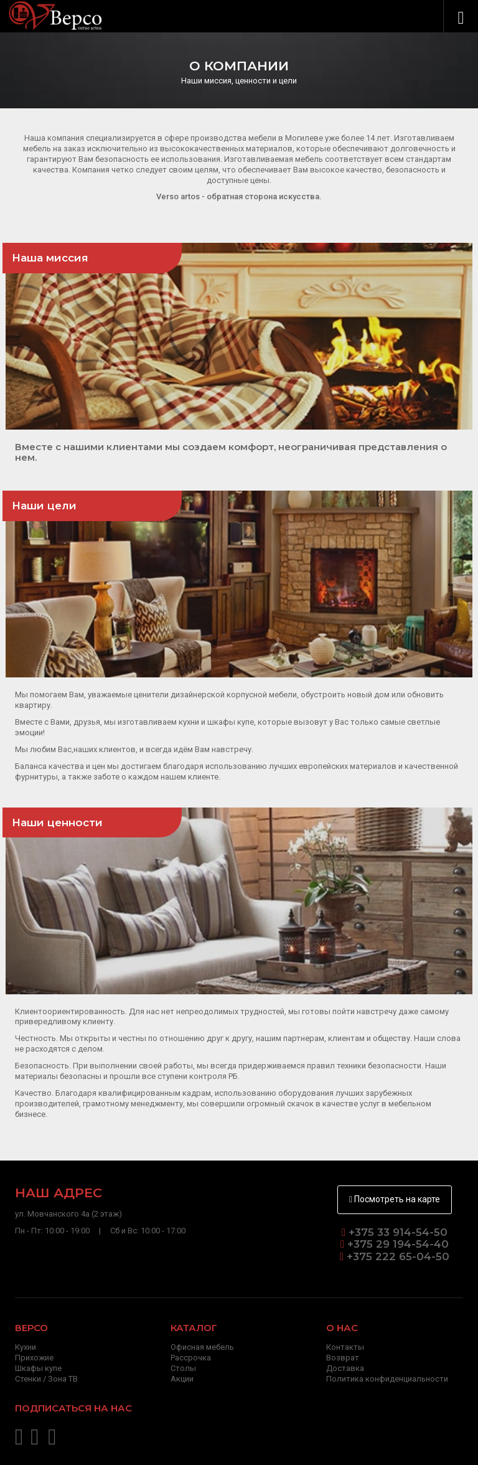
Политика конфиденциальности (387, 1378)
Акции (182, 1378)
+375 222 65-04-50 (396, 1256)
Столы (183, 1368)
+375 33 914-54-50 (398, 1232)
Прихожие (34, 1357)
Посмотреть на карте (394, 1199)
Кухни (25, 1347)
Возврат (342, 1357)
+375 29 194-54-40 (396, 1244)
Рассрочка (191, 1357)
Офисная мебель (202, 1347)
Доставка (345, 1368)
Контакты (345, 1347)
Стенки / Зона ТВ (46, 1378)
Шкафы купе (38, 1368)
